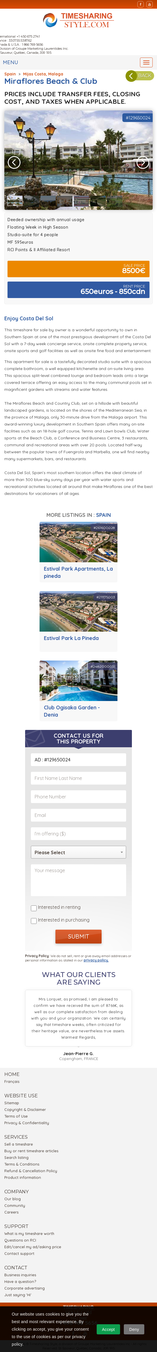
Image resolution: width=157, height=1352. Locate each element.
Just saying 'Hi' (17, 1294)
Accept (108, 1329)
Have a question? (20, 1281)
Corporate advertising (24, 1288)
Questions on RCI (20, 1240)
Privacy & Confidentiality (26, 1122)
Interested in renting (59, 907)
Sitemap (11, 1103)
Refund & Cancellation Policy (30, 1170)
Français (11, 1081)
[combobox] (78, 852)
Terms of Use (16, 1116)
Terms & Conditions (21, 1164)
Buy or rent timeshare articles (31, 1150)
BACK (140, 75)
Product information (22, 1177)
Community (14, 1205)
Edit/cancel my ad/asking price (32, 1246)
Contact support (19, 1253)
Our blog (12, 1198)
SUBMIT (78, 936)
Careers (11, 1212)
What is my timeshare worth (29, 1233)
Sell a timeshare (18, 1144)
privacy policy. (96, 960)
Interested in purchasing (63, 920)
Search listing (16, 1157)
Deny (134, 1329)
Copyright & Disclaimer (25, 1109)
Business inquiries (20, 1275)
